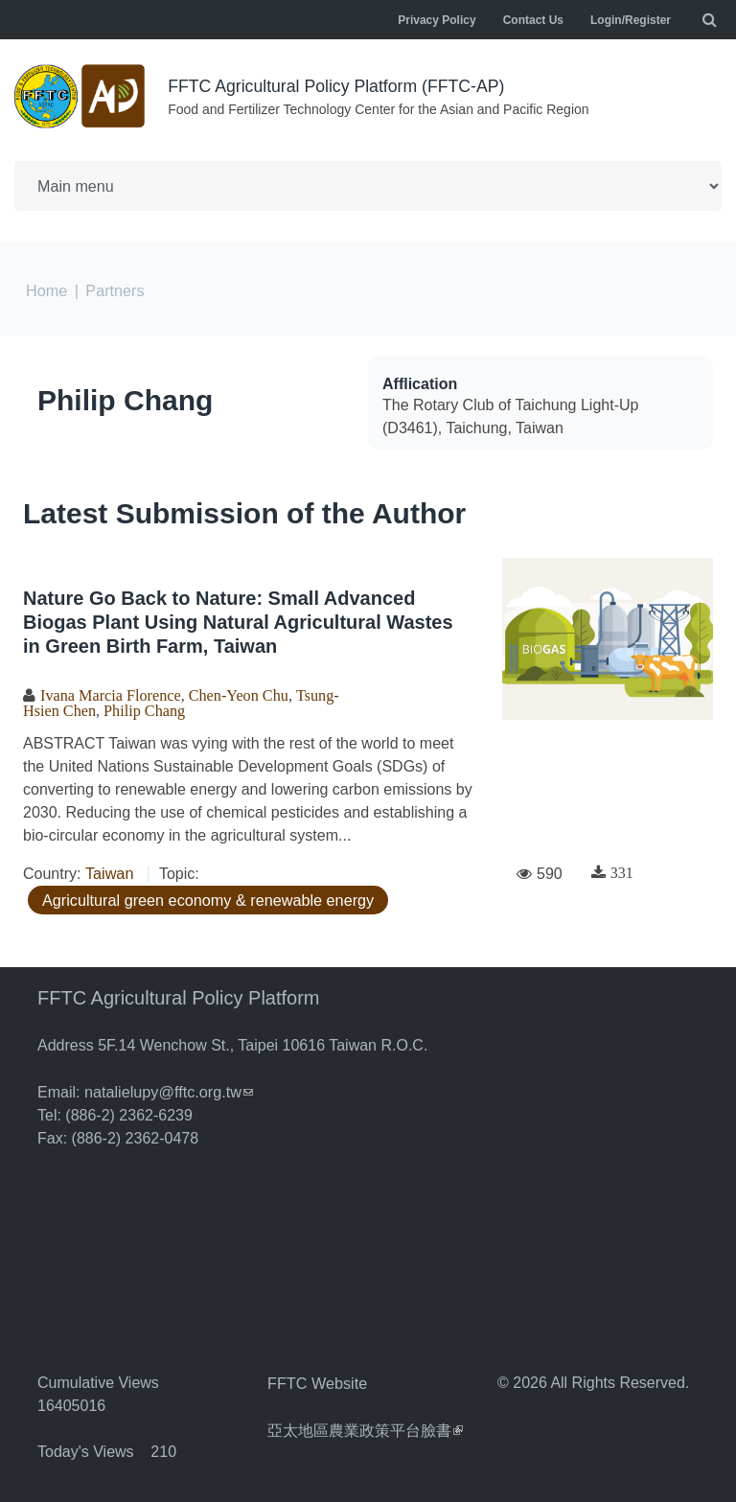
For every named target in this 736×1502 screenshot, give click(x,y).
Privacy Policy (436, 20)
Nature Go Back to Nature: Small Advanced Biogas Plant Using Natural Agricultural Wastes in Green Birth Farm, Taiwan (238, 620)
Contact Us (533, 20)
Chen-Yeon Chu (236, 693)
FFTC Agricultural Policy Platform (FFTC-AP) (339, 86)
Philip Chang (125, 398)
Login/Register (630, 20)
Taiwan (109, 871)
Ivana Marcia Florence (109, 693)
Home (46, 289)
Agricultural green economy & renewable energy (206, 897)
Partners (114, 289)
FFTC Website (316, 1379)
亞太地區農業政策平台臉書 (365, 1425)
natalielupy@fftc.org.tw (167, 1088)
